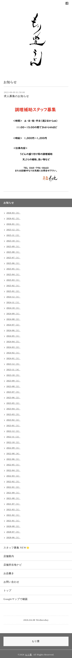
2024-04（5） (13, 341)
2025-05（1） (13, 269)
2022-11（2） (13, 437)
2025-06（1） (13, 263)
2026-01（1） (13, 224)
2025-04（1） (13, 274)
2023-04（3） (13, 409)
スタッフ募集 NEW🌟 (16, 547)
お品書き (8, 573)
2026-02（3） (13, 218)
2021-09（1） (13, 492)
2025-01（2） (13, 291)
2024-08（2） (13, 319)
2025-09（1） (13, 246)
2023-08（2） (13, 386)
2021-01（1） (13, 520)
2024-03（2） (13, 347)
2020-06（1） (13, 537)
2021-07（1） (13, 504)
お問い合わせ (11, 582)
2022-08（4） (13, 453)
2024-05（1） (13, 336)
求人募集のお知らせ (16, 96)
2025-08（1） (13, 252)
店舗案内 (8, 556)
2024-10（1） (13, 308)
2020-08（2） (13, 526)
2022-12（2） (13, 431)
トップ (7, 590)
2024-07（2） (13, 325)
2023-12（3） (13, 364)
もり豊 (28, 654)
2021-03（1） (13, 509)
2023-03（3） (13, 414)
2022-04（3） (13, 470)
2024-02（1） (13, 353)
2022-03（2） (13, 476)
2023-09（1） (13, 381)
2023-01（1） (13, 425)
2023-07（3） (13, 392)
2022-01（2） (13, 487)
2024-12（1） (13, 297)
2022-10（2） (13, 442)
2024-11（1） (13, 302)
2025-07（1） (13, 257)
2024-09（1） (13, 313)
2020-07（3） (13, 532)
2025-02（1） (13, 285)
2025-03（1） (13, 280)
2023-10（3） (13, 375)
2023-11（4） (13, 369)
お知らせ (8, 202)
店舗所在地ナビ (12, 565)
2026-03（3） (13, 213)
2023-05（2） (13, 403)
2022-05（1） (13, 465)
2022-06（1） (13, 459)
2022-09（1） (13, 448)
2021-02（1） (13, 515)
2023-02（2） (13, 420)
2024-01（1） (13, 358)
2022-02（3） (13, 481)
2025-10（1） (13, 241)
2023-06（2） (13, 397)
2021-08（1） (13, 498)
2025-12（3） (13, 229)
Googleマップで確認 (15, 599)
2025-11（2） (13, 235)
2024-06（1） (13, 330)
